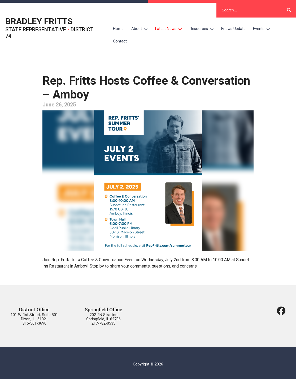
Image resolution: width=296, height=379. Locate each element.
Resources (203, 29)
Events (263, 29)
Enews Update (233, 29)
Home (118, 29)
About (141, 29)
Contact (120, 41)
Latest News (170, 29)
